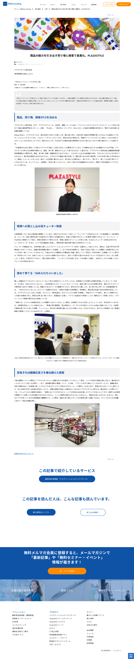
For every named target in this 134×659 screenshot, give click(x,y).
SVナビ (52, 628)
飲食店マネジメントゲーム (60, 641)
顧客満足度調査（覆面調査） (23, 615)
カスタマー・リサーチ (58, 638)
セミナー (53, 5)
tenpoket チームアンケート (60, 618)
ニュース (83, 5)
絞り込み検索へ (93, 512)
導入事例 (63, 5)
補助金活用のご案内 (20, 631)
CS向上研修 (54, 631)
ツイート (110, 15)
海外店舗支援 (17, 628)
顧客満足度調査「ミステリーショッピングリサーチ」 (67, 479)
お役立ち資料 (109, 4)
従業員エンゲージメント (22, 618)
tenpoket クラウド (57, 621)
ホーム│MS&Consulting (22, 9)
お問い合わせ (123, 4)
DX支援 (15, 621)
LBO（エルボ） (55, 644)
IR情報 (89, 640)
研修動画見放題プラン (58, 634)
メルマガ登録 (68, 571)
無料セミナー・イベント (111, 590)
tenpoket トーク (56, 625)
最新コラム (67, 590)
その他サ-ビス (18, 634)
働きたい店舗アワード (95, 615)
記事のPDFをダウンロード (24, 453)
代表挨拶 (90, 636)
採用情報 (90, 643)
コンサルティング (19, 625)
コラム (73, 5)
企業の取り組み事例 (22, 590)
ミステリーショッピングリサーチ (62, 615)
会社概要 (90, 630)
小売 (46, 9)
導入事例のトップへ (41, 512)
